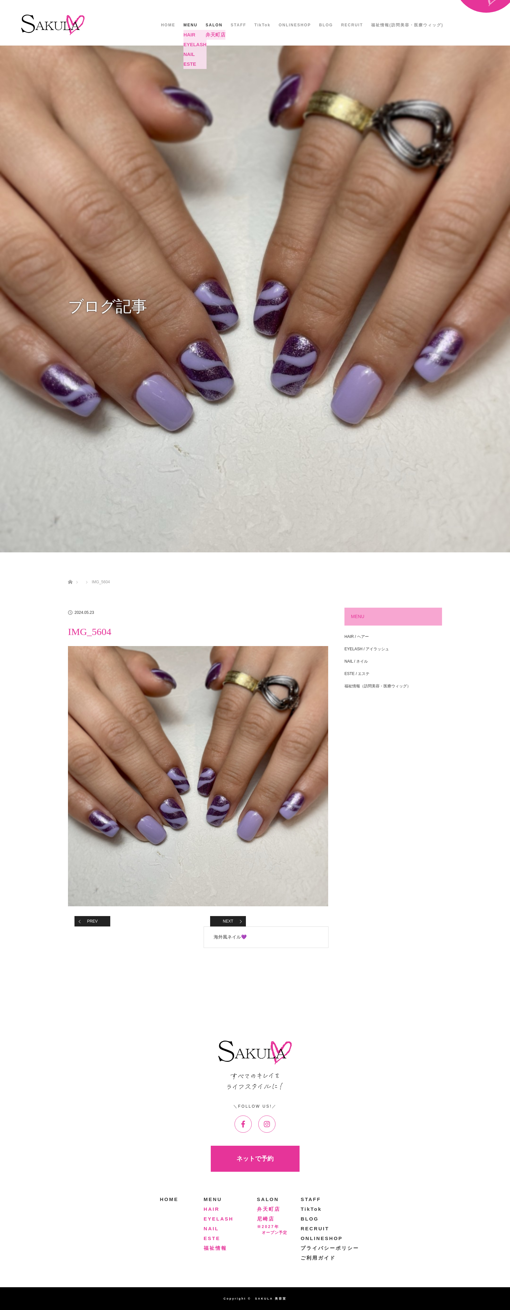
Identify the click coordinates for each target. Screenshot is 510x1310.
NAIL (211, 1228)
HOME (168, 25)
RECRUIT (352, 25)
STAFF (238, 25)
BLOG (326, 25)
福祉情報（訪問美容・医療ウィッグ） (377, 686)
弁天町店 (268, 1209)
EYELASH (219, 1219)
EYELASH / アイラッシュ (366, 649)
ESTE (212, 1238)
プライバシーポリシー (330, 1248)
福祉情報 (215, 1248)
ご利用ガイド (318, 1258)
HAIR (212, 1209)
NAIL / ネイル (356, 661)
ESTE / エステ (356, 673)
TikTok (262, 25)
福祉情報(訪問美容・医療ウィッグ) (407, 25)
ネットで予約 (255, 1158)
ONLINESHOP (295, 25)
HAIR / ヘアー (356, 636)
